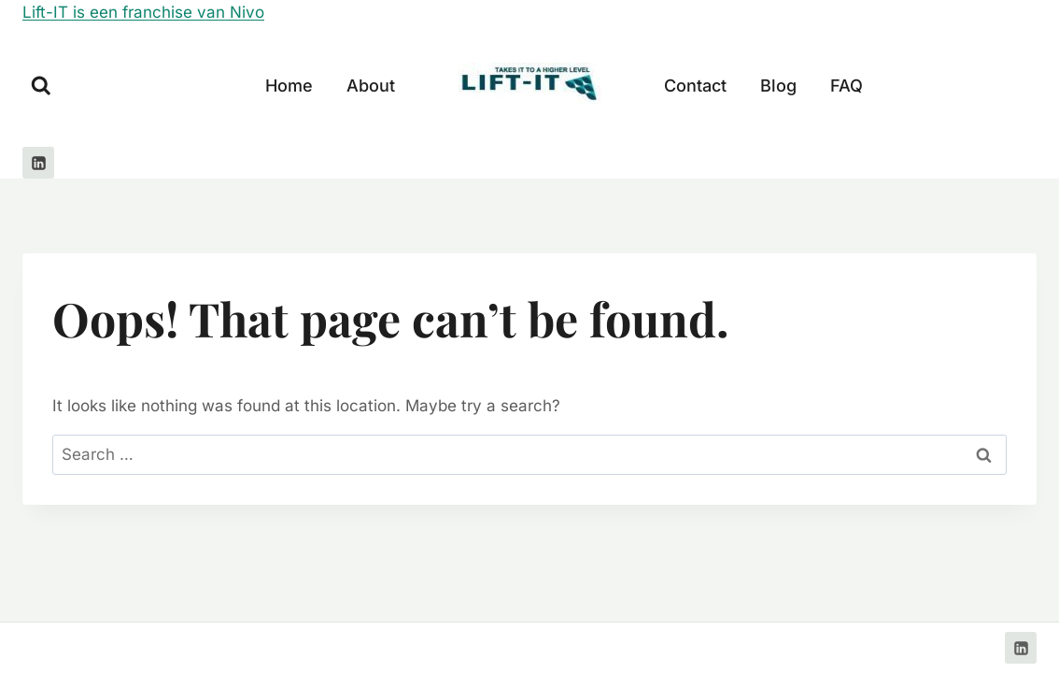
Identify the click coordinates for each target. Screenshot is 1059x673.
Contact (695, 85)
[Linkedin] (38, 163)
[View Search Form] (41, 86)
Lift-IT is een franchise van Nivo (143, 12)
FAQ (846, 85)
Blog (778, 85)
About (370, 85)
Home (289, 85)
